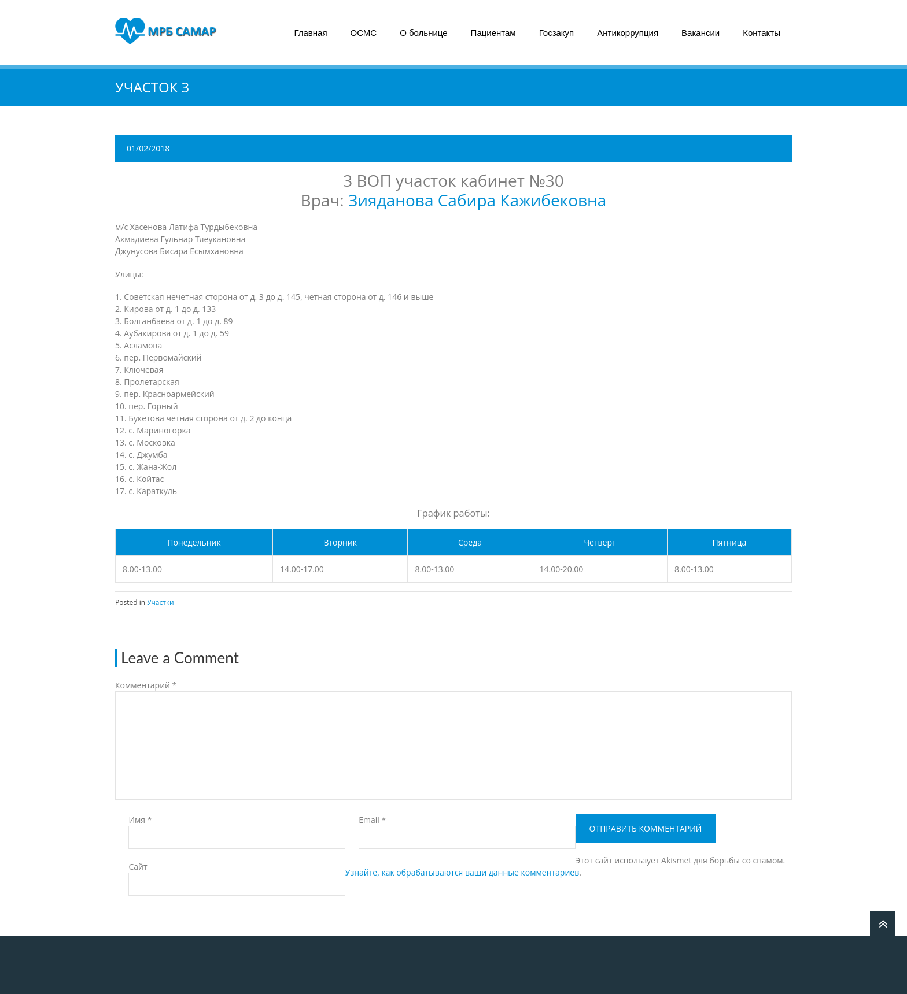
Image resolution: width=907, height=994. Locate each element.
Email (372, 819)
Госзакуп (556, 33)
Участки (160, 602)
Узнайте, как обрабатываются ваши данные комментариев (462, 872)
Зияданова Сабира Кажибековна (477, 200)
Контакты (761, 33)
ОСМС (364, 33)
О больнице (423, 33)
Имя (140, 819)
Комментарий (145, 685)
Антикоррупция (627, 33)
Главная (310, 33)
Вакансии (700, 33)
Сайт (137, 866)
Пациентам (493, 33)
